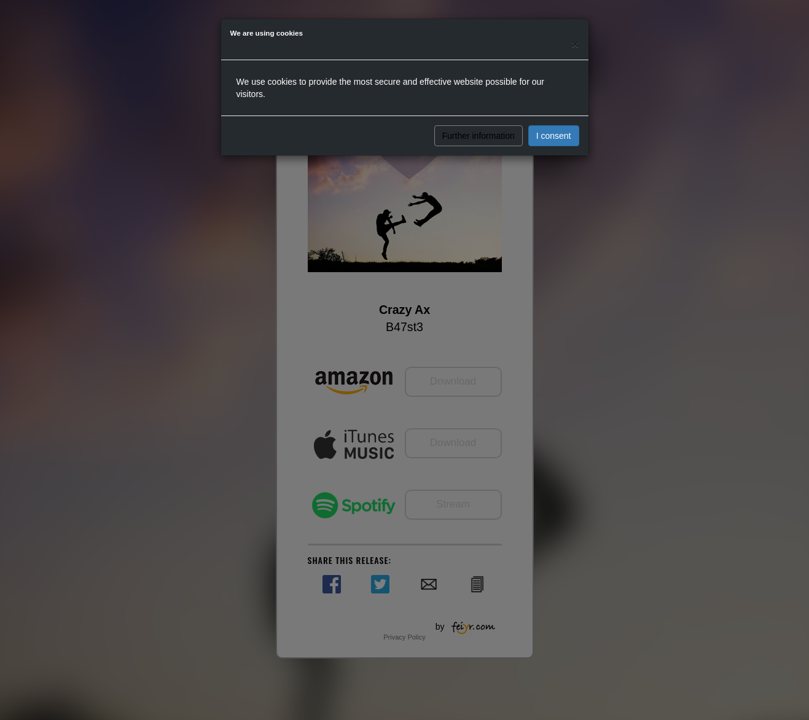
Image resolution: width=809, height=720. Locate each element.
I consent (553, 136)
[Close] (575, 43)
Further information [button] (478, 136)
